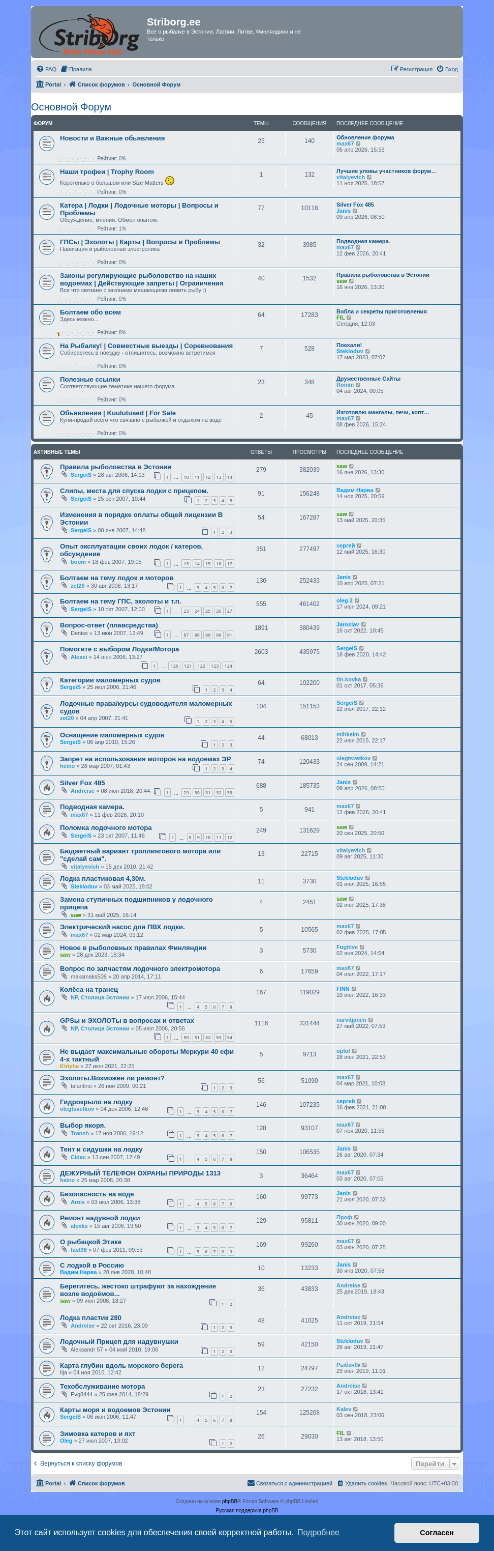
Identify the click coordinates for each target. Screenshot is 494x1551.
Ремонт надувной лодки (100, 1218)
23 (186, 611)
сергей (345, 545)
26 (218, 611)
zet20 (78, 586)
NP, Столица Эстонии (100, 997)
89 (207, 634)
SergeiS (81, 475)
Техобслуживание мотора (102, 1386)
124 (228, 666)
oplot (343, 1051)
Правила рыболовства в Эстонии (382, 275)
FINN (343, 989)
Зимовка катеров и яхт (98, 1434)
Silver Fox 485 (355, 205)
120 (174, 666)
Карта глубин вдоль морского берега (121, 1365)
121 (188, 666)
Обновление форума (365, 137)
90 (218, 634)
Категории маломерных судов (110, 680)
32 (218, 792)
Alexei (79, 657)
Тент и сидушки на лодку (101, 1149)
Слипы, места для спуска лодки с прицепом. (134, 491)
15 (207, 563)
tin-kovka (348, 679)
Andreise (83, 791)
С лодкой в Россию (92, 1265)
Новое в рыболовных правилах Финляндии (133, 948)
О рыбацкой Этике (90, 1242)
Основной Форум (71, 106)
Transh (80, 1133)
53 (218, 1037)
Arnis (78, 1202)
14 (229, 477)
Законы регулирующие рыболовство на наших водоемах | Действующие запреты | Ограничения (142, 279)
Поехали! (349, 345)
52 (207, 1037)
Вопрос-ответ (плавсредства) (109, 625)
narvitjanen (351, 1020)
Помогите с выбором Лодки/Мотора (119, 649)
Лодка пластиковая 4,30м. (103, 878)
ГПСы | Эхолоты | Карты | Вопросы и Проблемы (140, 242)
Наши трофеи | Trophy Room (107, 172)
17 (229, 563)
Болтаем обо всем (90, 312)
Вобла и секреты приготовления (381, 311)
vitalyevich (350, 177)
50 (186, 1037)
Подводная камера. (363, 241)
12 (207, 477)
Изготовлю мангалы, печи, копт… (382, 412)
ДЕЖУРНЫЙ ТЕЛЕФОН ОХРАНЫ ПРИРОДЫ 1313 (140, 1173)
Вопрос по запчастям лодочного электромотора (140, 968)
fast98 (79, 1250)
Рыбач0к (348, 1365)
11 (197, 477)
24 (197, 611)
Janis (343, 211)
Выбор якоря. (83, 1125)
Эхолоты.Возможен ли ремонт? (112, 1078)
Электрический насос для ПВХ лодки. (122, 927)
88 (197, 634)
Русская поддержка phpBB (246, 1510)
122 (201, 666)
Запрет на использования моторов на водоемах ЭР (145, 759)
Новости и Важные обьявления (112, 138)
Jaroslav (347, 624)
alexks (79, 1226)
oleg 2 (344, 600)
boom (78, 562)
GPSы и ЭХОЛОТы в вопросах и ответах (127, 1020)
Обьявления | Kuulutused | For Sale (118, 413)
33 (229, 792)
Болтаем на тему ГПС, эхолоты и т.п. (120, 601)
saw (341, 281)
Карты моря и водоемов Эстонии (115, 1410)
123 (215, 666)
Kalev (343, 1409)
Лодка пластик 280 (90, 1318)
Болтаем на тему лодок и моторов (117, 578)
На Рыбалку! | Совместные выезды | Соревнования (146, 346)
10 (186, 477)
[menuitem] (46, 69)
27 (229, 611)
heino (67, 766)
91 (229, 634)
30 (197, 792)
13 (218, 477)
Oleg (66, 1441)
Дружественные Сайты (368, 379)
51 (197, 1037)
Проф (344, 1217)
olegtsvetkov (353, 758)
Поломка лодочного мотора (106, 827)
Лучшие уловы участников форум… (386, 171)
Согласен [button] (437, 1533)
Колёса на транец (89, 989)
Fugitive (347, 947)
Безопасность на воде (97, 1194)
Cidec (78, 1157)
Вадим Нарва (355, 490)
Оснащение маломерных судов (112, 735)
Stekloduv (349, 351)
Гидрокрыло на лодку (96, 1102)
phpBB (229, 1501)
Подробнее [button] (318, 1532)
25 (207, 611)
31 (207, 792)
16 (218, 563)
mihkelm (347, 734)
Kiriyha (69, 1066)
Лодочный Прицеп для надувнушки (119, 1341)
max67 (345, 143)
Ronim (345, 385)
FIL (340, 317)
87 (186, 634)
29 (186, 792)
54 (229, 1037)
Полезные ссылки (90, 379)
